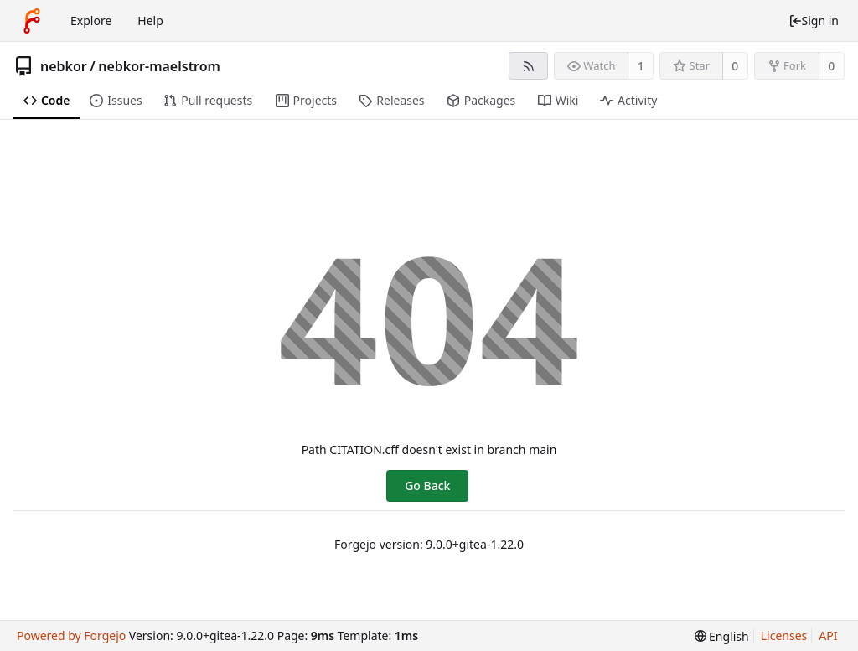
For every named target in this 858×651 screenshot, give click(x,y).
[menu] (722, 636)
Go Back (427, 485)
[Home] (31, 21)
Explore (90, 20)
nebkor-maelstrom (159, 66)
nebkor (63, 66)
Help (150, 20)
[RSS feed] (528, 66)
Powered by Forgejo (71, 635)
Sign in (813, 20)
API (828, 635)
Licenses (784, 635)
